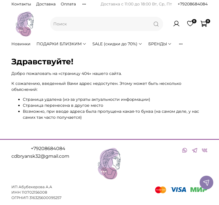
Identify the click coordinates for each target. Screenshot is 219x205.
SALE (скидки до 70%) (117, 43)
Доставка (46, 4)
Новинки (21, 43)
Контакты (21, 4)
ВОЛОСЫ (190, 43)
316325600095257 (45, 198)
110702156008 (34, 192)
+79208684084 (193, 4)
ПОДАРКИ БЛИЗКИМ (61, 43)
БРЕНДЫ (160, 43)
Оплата (68, 4)
